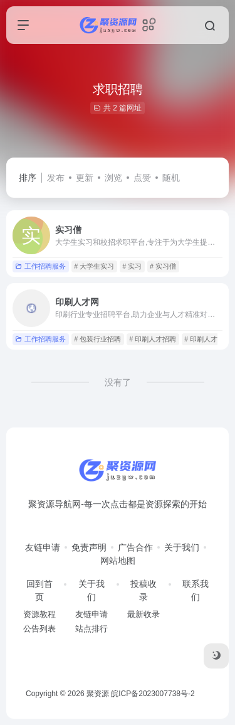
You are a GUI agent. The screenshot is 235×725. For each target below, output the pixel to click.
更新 (84, 178)
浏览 (113, 178)
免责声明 (89, 547)
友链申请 (42, 547)
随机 (171, 178)
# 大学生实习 (94, 266)
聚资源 (97, 693)
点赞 (142, 178)
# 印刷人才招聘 (152, 339)
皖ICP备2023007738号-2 (152, 693)
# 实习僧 (163, 266)
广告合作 (135, 547)
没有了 (118, 382)
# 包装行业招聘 (97, 339)
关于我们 (181, 547)
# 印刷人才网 (204, 339)
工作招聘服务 (40, 266)
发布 (56, 178)
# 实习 (132, 266)
